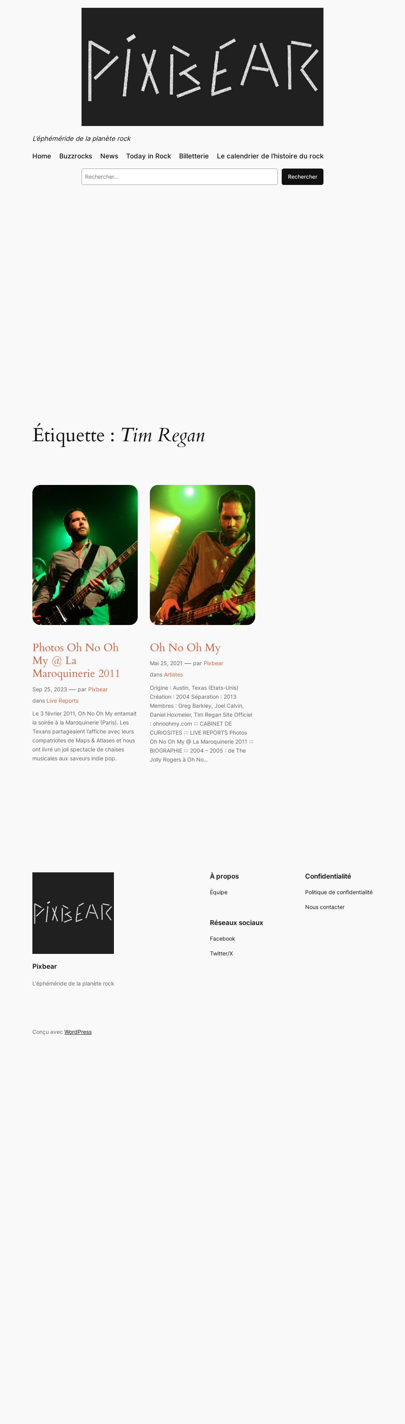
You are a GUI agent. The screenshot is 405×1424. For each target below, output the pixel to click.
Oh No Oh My (185, 647)
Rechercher (302, 176)
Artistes (173, 674)
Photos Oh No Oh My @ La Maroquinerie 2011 (76, 660)
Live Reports (62, 700)
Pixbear (98, 689)
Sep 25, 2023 (49, 689)
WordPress (78, 1031)
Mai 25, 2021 (166, 663)
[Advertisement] (93, 293)
